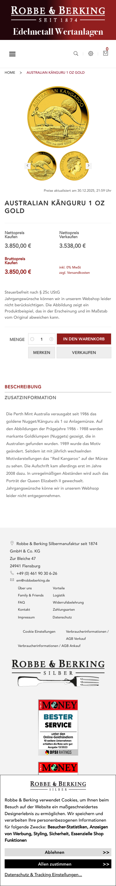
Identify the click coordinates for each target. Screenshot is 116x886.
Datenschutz (62, 618)
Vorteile (59, 589)
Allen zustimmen (54, 864)
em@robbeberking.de (30, 580)
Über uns (25, 589)
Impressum (26, 618)
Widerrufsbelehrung (68, 603)
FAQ (21, 603)
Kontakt (24, 610)
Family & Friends (31, 596)
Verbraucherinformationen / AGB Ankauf (49, 646)
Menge (17, 339)
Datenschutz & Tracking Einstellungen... (43, 874)
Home (10, 73)
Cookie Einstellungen (39, 632)
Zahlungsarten (64, 610)
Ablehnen (54, 852)
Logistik (59, 596)
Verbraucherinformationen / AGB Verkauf (87, 635)
